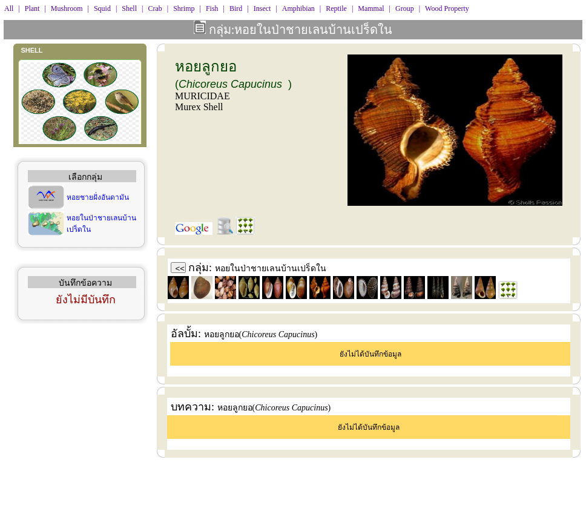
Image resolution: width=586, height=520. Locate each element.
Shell (129, 8)
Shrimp (183, 8)
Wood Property (447, 8)
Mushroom (67, 8)
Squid (102, 8)
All (8, 8)
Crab (155, 8)
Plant (32, 8)
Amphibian (298, 8)
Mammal (371, 8)
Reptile (336, 8)
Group (404, 8)
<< (180, 268)
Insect (262, 8)
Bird (235, 8)
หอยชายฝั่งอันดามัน (98, 197)
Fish (212, 8)
